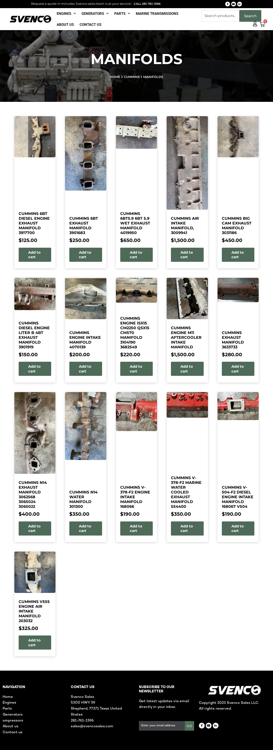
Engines (66, 13)
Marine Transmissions (157, 13)
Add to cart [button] (23, 254)
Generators (95, 13)
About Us (65, 24)
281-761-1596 (82, 721)
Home (115, 77)
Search (250, 16)
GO (189, 726)
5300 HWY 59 (83, 703)
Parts (122, 13)
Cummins (132, 77)
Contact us (90, 24)
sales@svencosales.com (92, 726)
